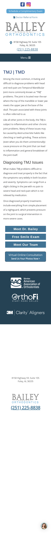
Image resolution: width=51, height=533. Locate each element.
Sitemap (8, 445)
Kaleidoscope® (25, 459)
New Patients (35, 433)
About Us (22, 433)
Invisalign (43, 436)
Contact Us (25, 440)
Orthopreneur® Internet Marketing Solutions (25, 466)
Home (12, 433)
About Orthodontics (13, 436)
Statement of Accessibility (25, 448)
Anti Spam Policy (38, 445)
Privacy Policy (21, 445)
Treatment (31, 436)
